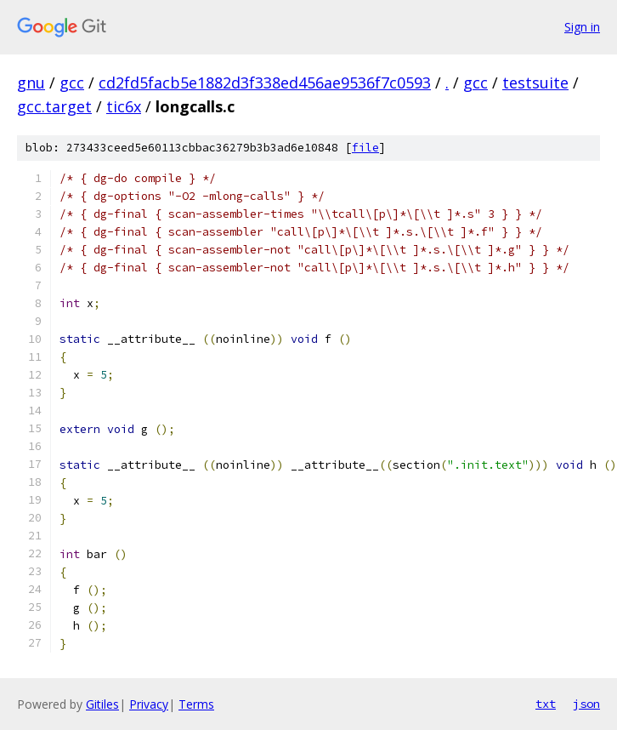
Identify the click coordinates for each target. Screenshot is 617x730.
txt (545, 703)
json (586, 703)
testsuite (535, 82)
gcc (71, 82)
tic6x (123, 106)
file (365, 147)
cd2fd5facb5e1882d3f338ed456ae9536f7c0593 (265, 82)
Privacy (148, 704)
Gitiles (102, 704)
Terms (196, 704)
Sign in (582, 27)
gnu (31, 82)
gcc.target (54, 106)
